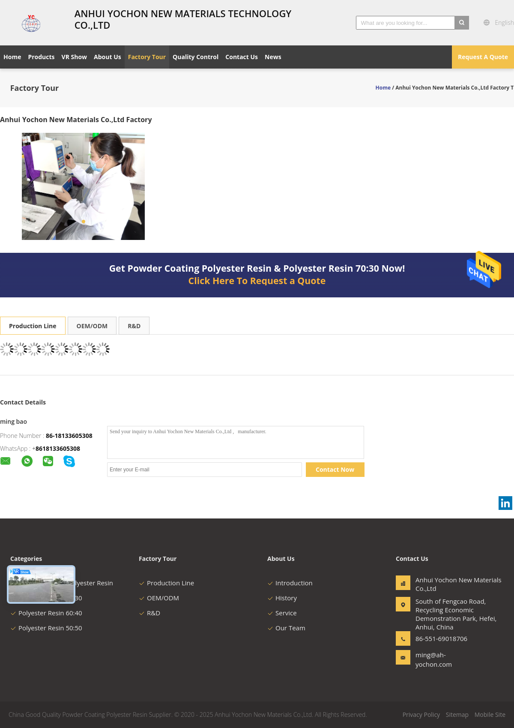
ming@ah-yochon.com (433, 659)
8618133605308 (58, 448)
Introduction (290, 582)
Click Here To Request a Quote (257, 280)
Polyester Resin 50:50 (46, 627)
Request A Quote (483, 57)
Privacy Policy (421, 714)
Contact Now (335, 469)
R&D (134, 326)
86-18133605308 (69, 435)
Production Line (33, 326)
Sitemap (457, 714)
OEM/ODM (92, 326)
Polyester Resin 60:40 (46, 612)
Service (282, 612)
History (282, 597)
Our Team (286, 627)
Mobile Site (490, 714)
